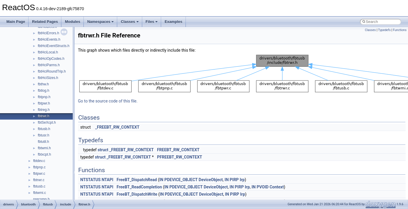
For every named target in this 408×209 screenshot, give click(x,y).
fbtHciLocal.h (48, 52)
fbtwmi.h (44, 148)
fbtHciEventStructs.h (54, 46)
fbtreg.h (44, 110)
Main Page (15, 21)
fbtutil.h (43, 142)
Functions (400, 30)
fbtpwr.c (39, 174)
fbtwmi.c (39, 193)
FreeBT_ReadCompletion (139, 187)
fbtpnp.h (44, 97)
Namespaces (100, 21)
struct (103, 149)
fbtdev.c (39, 161)
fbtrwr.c (38, 180)
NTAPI (107, 179)
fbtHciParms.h (49, 65)
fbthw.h (43, 84)
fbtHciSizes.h (48, 78)
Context (277, 187)
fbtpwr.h (44, 103)
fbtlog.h (43, 91)
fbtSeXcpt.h (47, 122)
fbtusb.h (44, 129)
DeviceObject (211, 179)
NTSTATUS (90, 179)
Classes (129, 21)
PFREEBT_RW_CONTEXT (179, 157)
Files (152, 21)
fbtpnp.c (39, 167)
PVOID (262, 187)
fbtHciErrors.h (48, 33)
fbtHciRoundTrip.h (52, 71)
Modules (72, 21)
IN (161, 179)
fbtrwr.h (43, 116)
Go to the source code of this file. (108, 101)
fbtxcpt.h (44, 154)
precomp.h (41, 199)
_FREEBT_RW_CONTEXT (117, 127)
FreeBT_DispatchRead (137, 179)
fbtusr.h (43, 135)
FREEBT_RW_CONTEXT (178, 149)
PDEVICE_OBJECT (180, 179)
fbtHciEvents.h (49, 39)
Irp (242, 179)
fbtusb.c (39, 186)
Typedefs (384, 30)
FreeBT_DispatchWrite (137, 194)
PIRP (234, 179)
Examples (173, 21)
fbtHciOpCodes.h (51, 59)
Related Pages (45, 21)
